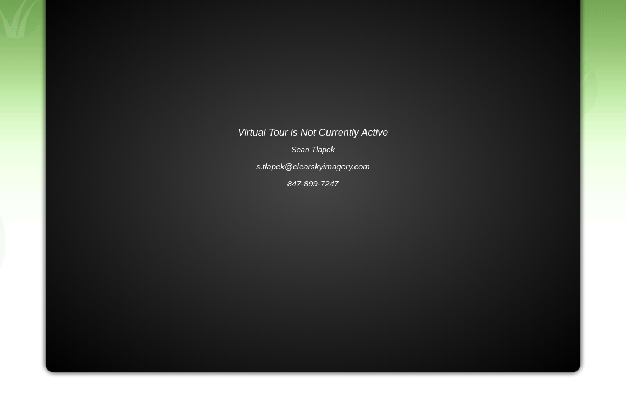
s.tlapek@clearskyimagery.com (313, 166)
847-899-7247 (313, 183)
